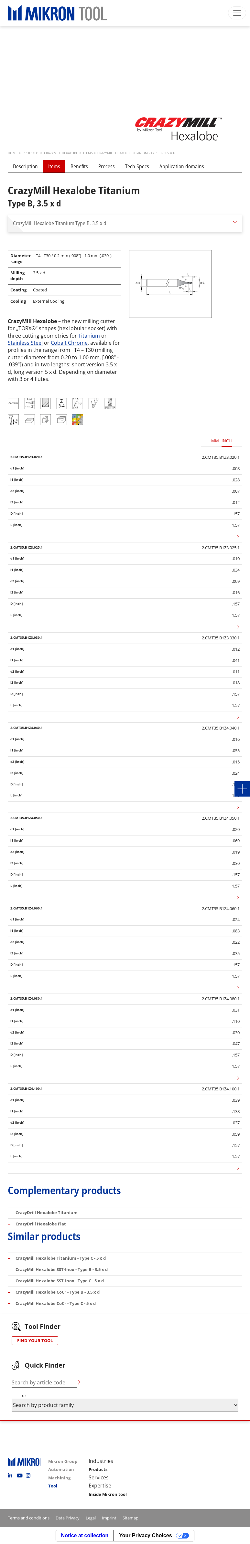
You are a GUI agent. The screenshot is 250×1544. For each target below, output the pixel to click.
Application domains (181, 166)
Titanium (89, 335)
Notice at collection (85, 1535)
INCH (227, 441)
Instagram (30, 1475)
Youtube (21, 1475)
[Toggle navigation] (237, 12)
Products (98, 1469)
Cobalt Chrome (69, 342)
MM (215, 441)
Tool (52, 1486)
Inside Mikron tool (108, 1494)
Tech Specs (137, 166)
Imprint (109, 1518)
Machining (59, 1478)
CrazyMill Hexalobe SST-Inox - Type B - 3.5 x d (62, 1269)
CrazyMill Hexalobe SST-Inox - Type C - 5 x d (60, 1281)
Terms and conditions (28, 1518)
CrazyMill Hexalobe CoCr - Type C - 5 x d (56, 1303)
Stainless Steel (25, 342)
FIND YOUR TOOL (35, 1340)
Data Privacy (68, 1518)
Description (25, 166)
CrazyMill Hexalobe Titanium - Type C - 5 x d (61, 1258)
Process (106, 166)
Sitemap (130, 1518)
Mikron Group (62, 1461)
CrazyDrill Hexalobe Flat (41, 1224)
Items (54, 166)
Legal (91, 1518)
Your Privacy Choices (145, 1535)
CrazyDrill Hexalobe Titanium (47, 1212)
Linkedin (12, 1475)
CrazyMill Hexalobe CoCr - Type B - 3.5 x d (58, 1292)
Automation (61, 1469)
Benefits (79, 166)
